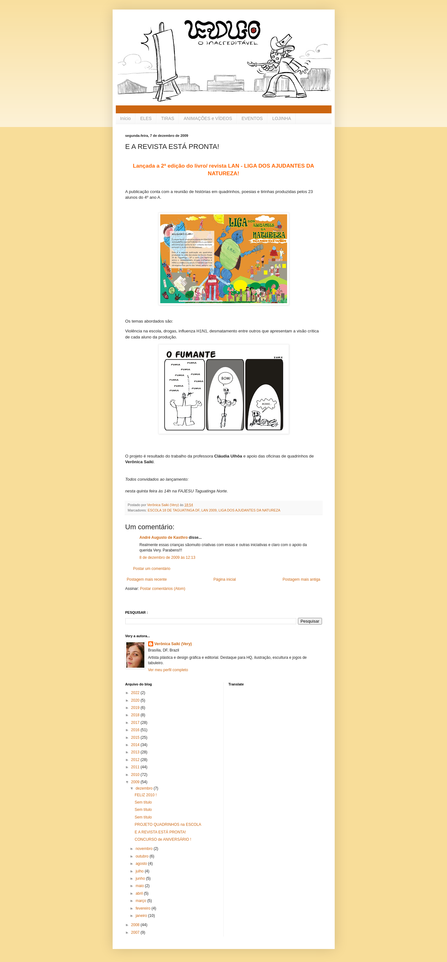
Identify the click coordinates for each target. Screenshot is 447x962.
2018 (136, 715)
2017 (136, 722)
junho (140, 878)
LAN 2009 (209, 510)
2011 (136, 767)
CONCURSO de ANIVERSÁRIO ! (163, 839)
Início (125, 118)
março (141, 901)
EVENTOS (252, 118)
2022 (136, 693)
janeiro (141, 915)
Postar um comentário (151, 568)
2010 (136, 774)
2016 (136, 730)
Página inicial (225, 579)
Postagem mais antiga (301, 579)
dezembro (144, 788)
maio (140, 886)
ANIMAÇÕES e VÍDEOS (208, 118)
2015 (136, 737)
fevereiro (143, 908)
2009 (136, 782)
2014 (136, 745)
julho (140, 871)
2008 (136, 925)
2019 (136, 707)
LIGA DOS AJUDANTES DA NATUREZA (249, 510)
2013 (136, 752)
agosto (141, 863)
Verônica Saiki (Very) (173, 644)
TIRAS (167, 118)
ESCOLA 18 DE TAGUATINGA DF (174, 510)
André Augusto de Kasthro (164, 537)
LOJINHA (281, 118)
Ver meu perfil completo (168, 670)
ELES (146, 118)
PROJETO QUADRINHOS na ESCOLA (168, 824)
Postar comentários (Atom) (162, 588)
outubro (142, 856)
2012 (136, 760)
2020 (136, 700)
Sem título (143, 802)
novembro (144, 848)
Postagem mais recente (147, 579)
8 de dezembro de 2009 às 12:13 (167, 557)
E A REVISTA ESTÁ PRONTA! (160, 832)
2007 (136, 932)
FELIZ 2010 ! (145, 795)
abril (139, 893)
